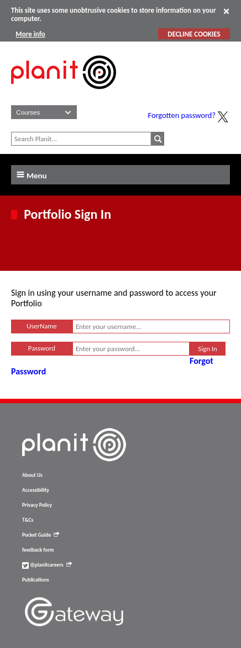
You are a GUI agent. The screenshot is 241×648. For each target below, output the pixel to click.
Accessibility (35, 490)
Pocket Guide (40, 535)
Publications (35, 580)
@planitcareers (47, 565)
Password (41, 348)
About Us (32, 475)
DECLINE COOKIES (193, 34)
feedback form (38, 550)
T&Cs (27, 520)
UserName (42, 326)
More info (30, 34)
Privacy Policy (37, 505)
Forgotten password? (182, 115)
